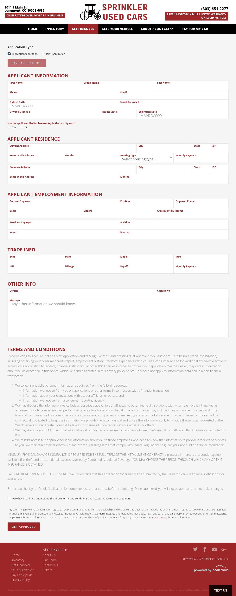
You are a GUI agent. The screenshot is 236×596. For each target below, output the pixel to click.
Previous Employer (21, 222)
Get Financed (83, 29)
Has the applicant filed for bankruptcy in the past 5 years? (41, 123)
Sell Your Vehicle (117, 29)
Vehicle (14, 290)
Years (13, 210)
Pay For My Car (195, 29)
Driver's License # (20, 111)
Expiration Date (148, 111)
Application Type (20, 47)
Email (123, 92)
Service (48, 570)
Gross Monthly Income (170, 210)
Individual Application (25, 54)
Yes (14, 127)
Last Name (163, 82)
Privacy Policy (159, 517)
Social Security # (129, 102)
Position (125, 201)
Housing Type (128, 155)
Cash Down (163, 290)
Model (124, 256)
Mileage (69, 266)
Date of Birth (17, 102)
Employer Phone (185, 201)
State (197, 145)
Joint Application (55, 54)
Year (12, 256)
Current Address (19, 145)
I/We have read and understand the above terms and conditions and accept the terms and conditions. (72, 498)
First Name (16, 82)
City (141, 145)
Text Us (220, 590)
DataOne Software (69, 590)
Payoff (124, 266)
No (26, 127)
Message (15, 300)
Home (33, 29)
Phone (13, 92)
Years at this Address (22, 155)
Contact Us (50, 565)
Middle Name (91, 82)
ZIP (214, 145)
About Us (49, 555)
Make (68, 256)
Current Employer (20, 201)
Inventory (54, 29)
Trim (178, 256)
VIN (12, 266)
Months (69, 155)
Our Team (50, 560)
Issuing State (109, 111)
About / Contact (155, 29)
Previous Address (20, 167)
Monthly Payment (186, 155)
